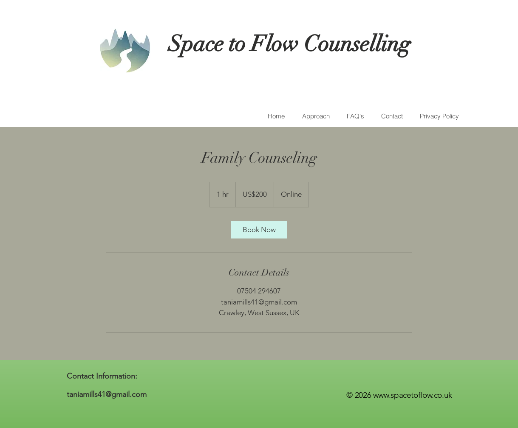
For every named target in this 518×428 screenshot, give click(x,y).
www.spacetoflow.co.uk (412, 395)
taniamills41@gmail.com (107, 394)
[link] (259, 229)
